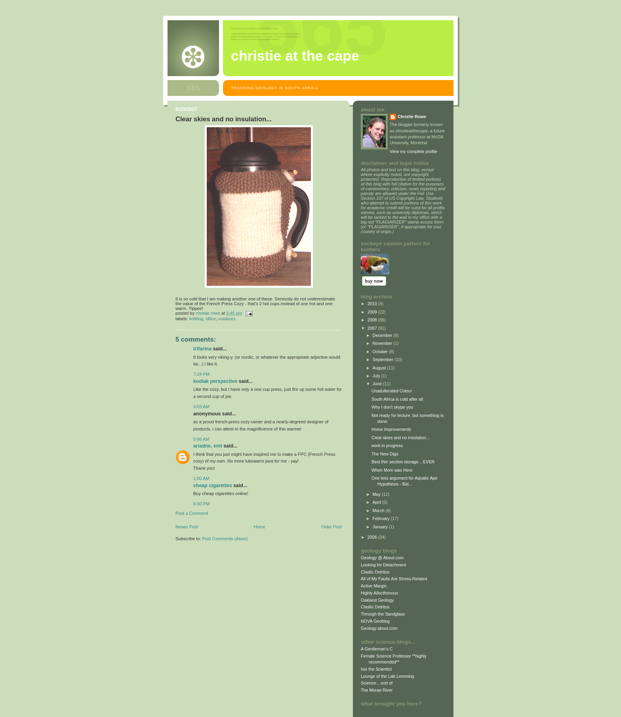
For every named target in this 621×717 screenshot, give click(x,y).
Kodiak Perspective (215, 381)
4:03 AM (201, 406)
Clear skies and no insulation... (400, 437)
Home (259, 526)
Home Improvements (391, 429)
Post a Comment (191, 513)
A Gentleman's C (377, 648)
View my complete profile (413, 151)
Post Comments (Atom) (225, 538)
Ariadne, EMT (207, 446)
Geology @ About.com (382, 557)
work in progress (387, 445)
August (380, 367)
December (383, 335)
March (379, 510)
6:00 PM (201, 503)
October (381, 351)
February (382, 518)
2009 (373, 312)
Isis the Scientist (376, 669)
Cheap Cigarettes (212, 485)
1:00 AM (201, 478)
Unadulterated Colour (391, 390)
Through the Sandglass (383, 614)
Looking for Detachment (383, 564)
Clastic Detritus (375, 572)
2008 (373, 319)
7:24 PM (201, 374)
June (378, 383)
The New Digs (384, 453)
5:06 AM (201, 439)
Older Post (331, 526)
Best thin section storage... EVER (402, 461)
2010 (373, 303)
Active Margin (374, 585)
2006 (373, 537)
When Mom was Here (392, 470)
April (378, 502)
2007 (373, 328)
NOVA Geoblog (375, 621)
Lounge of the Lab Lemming (387, 676)
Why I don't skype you (392, 407)
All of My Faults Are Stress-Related (394, 578)
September (384, 359)
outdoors (227, 318)
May (377, 494)
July (377, 375)
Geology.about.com (379, 628)
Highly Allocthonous (379, 593)
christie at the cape (295, 56)
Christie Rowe (412, 116)
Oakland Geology (377, 600)
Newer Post (186, 526)
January (381, 526)
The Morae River (376, 690)
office (211, 318)
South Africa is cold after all (397, 399)
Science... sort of (376, 683)
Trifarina (202, 349)
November (383, 343)
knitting (196, 318)
